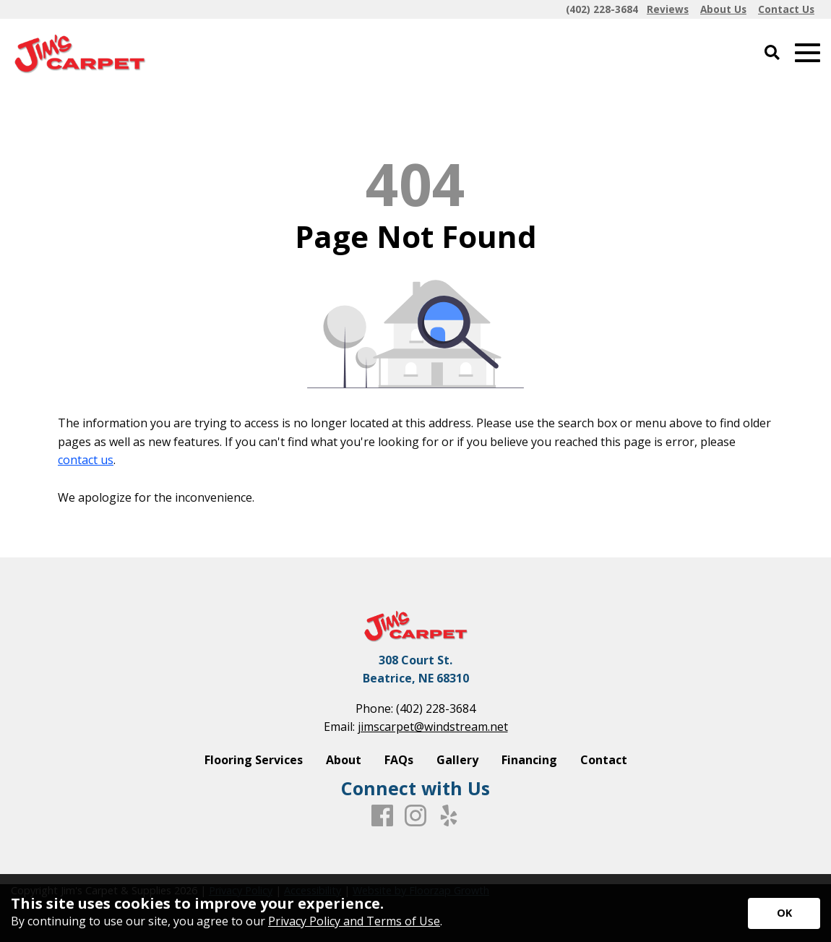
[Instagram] (415, 816)
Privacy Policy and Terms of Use (354, 921)
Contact (603, 760)
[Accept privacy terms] (784, 913)
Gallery (457, 760)
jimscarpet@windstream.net (433, 727)
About (343, 760)
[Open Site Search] (772, 53)
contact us (85, 460)
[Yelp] (449, 816)
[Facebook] (382, 816)
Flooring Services (253, 760)
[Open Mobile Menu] (807, 53)
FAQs (398, 760)
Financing (529, 760)
